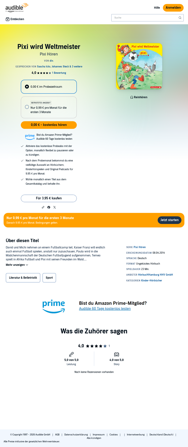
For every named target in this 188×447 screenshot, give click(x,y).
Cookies (114, 434)
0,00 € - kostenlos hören (49, 125)
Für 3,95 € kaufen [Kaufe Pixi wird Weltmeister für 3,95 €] (49, 198)
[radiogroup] (49, 99)
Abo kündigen (94, 438)
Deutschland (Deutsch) (161, 434)
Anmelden (173, 8)
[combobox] (147, 17)
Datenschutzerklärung (76, 434)
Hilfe (157, 8)
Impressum (99, 434)
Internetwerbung (136, 434)
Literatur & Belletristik (23, 278)
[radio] (49, 87)
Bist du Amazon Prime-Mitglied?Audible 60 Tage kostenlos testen (54, 136)
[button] (43, 207)
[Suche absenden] (180, 17)
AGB (57, 434)
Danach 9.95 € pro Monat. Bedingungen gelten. (40, 220)
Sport (49, 278)
